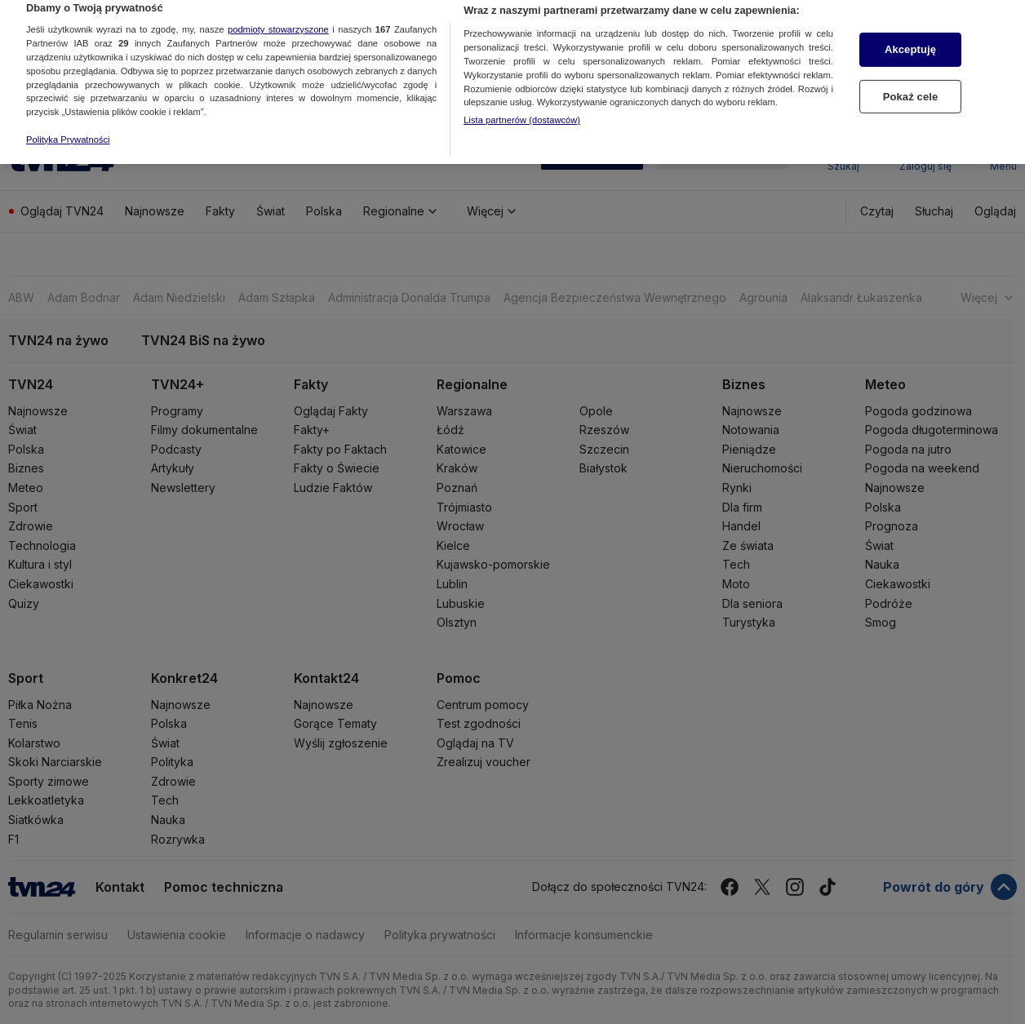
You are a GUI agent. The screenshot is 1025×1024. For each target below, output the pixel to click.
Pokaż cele (910, 77)
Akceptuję (910, 30)
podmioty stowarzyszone (278, 10)
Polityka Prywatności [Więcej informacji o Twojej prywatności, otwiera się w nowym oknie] (68, 120)
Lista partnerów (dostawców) (522, 100)
